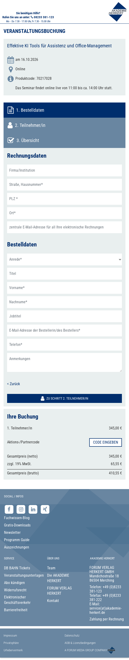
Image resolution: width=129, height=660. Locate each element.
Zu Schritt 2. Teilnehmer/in (64, 398)
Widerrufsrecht (15, 590)
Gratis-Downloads (17, 525)
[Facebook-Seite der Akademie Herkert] (10, 509)
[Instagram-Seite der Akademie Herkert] (22, 509)
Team (51, 568)
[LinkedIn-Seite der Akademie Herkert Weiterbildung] (33, 509)
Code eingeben (105, 442)
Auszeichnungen (16, 547)
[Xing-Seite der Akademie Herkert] (45, 509)
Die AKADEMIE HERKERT (58, 578)
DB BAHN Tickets (17, 568)
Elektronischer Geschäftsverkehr (17, 600)
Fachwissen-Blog (17, 518)
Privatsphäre (11, 643)
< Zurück (13, 384)
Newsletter (12, 532)
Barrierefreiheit (15, 610)
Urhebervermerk (13, 650)
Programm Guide (17, 540)
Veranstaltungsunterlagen (22, 575)
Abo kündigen (14, 582)
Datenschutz (72, 635)
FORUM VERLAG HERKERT (59, 591)
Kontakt (53, 600)
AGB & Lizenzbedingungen (80, 643)
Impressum (10, 635)
